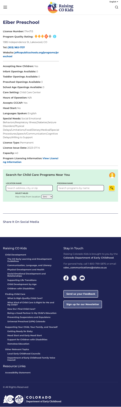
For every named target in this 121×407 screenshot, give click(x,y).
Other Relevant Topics (17, 350)
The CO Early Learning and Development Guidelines (29, 260)
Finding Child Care (15, 294)
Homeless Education (18, 344)
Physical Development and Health (25, 270)
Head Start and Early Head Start (24, 336)
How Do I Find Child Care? (21, 309)
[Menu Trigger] (5, 7)
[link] (3, 228)
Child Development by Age (22, 285)
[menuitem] (107, 1)
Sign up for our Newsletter (82, 304)
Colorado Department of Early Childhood (88, 258)
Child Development (15, 255)
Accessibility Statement (18, 373)
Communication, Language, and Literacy (29, 266)
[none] (107, 1)
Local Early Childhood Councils (23, 354)
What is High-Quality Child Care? (25, 299)
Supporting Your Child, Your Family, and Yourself (31, 327)
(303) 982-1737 (16, 47)
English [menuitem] (113, 2)
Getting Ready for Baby (20, 332)
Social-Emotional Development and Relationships (26, 275)
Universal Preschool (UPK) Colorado (26, 322)
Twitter (8, 227)
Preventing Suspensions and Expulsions (28, 318)
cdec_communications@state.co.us (85, 267)
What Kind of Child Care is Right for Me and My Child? (30, 304)
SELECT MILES (21, 193)
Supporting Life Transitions (21, 280)
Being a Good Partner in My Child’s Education (32, 313)
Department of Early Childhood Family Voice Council (31, 359)
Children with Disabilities (20, 289)
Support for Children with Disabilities (27, 340)
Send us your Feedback (80, 294)
